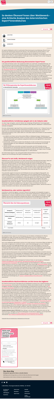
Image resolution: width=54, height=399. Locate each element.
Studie (8, 125)
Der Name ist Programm (6, 390)
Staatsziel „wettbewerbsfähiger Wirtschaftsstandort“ (31, 276)
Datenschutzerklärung (5, 356)
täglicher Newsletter (7, 346)
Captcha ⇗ (12, 363)
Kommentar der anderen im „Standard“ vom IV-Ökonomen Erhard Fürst (30, 304)
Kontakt (26, 390)
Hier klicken (10, 362)
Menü (51, 2)
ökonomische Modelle (42, 264)
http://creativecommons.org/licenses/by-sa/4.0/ (28, 313)
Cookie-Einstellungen (27, 396)
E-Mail (9, 343)
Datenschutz (27, 394)
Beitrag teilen (45, 29)
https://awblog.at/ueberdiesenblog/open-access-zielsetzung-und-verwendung (25, 315)
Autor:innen (16, 390)
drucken (3, 61)
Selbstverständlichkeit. (7, 285)
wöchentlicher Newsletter (8, 347)
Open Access (16, 394)
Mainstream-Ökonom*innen (10, 70)
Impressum (27, 392)
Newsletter (16, 392)
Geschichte (5, 395)
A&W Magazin (6, 393)
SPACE (3, 125)
